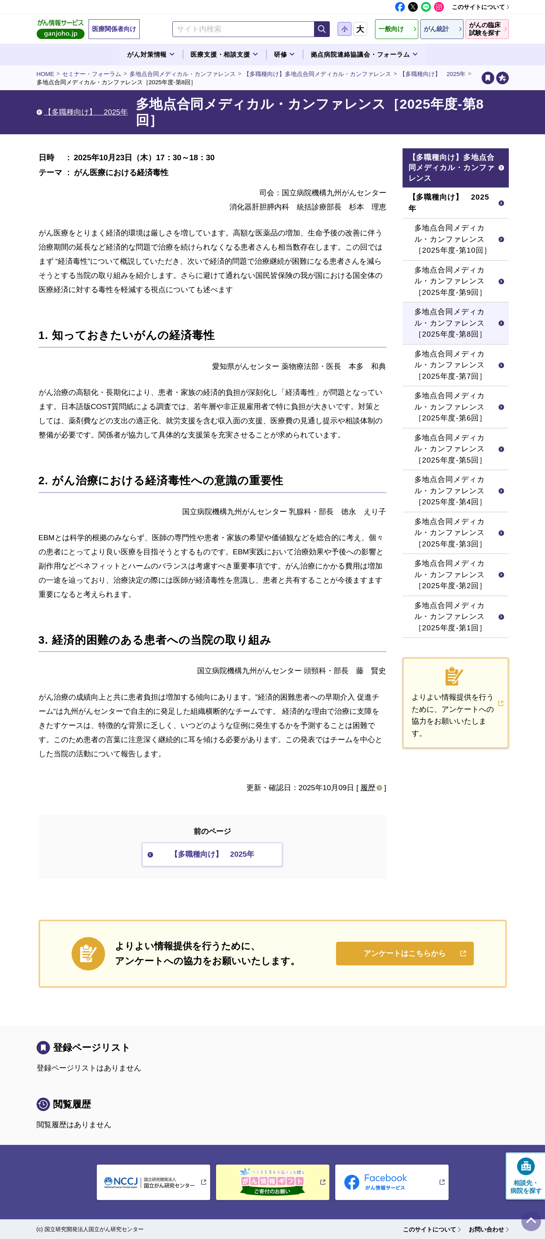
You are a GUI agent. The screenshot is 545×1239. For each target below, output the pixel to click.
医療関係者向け (114, 29)
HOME (45, 73)
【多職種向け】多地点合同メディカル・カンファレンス (317, 73)
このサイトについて (478, 7)
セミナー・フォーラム (91, 73)
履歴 (367, 787)
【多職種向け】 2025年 (432, 73)
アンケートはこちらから (405, 953)
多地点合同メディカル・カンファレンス (182, 73)
